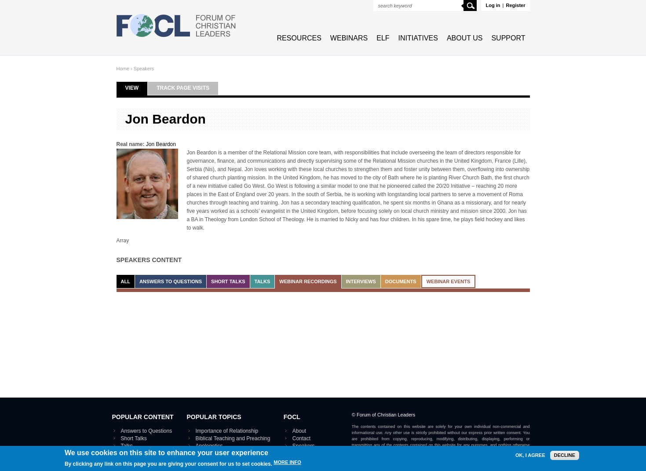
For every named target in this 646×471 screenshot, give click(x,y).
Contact (301, 438)
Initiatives (418, 38)
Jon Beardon (161, 144)
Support (508, 38)
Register (515, 5)
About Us (465, 38)
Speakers (144, 68)
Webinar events (449, 281)
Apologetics (209, 446)
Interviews (361, 281)
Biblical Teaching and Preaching (233, 438)
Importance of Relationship (227, 431)
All (125, 281)
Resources (299, 38)
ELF (382, 38)
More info (287, 464)
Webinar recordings (307, 281)
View (136, 88)
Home (123, 68)
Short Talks (228, 281)
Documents (400, 281)
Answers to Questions (170, 281)
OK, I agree (530, 457)
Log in (492, 5)
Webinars (349, 38)
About (299, 431)
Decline (564, 457)
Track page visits (183, 88)
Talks (262, 281)
